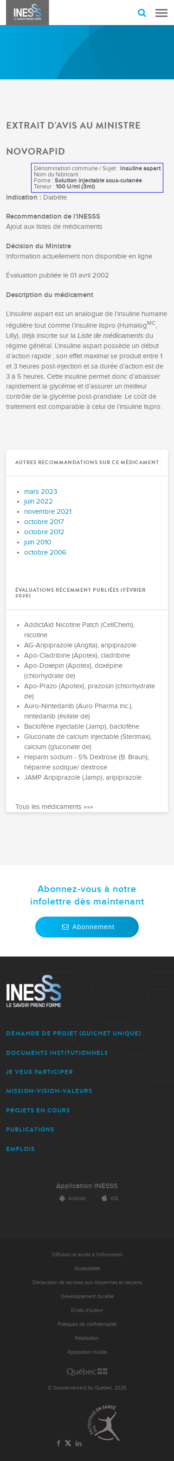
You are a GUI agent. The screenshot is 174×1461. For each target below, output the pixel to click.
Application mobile (87, 1352)
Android (71, 1199)
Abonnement (87, 927)
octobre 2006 (45, 552)
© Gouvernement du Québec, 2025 (87, 1388)
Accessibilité (87, 1269)
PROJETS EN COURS (38, 1110)
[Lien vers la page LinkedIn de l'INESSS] (79, 1444)
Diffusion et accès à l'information (87, 1255)
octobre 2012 (44, 532)
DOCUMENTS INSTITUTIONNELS (57, 1052)
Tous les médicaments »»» (54, 807)
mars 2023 (40, 492)
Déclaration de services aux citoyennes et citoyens (87, 1283)
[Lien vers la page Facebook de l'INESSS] (58, 1444)
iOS (108, 1199)
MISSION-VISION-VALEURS (49, 1090)
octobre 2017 (44, 522)
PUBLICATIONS (30, 1129)
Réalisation (87, 1338)
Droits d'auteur (87, 1310)
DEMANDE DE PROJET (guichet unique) (73, 1033)
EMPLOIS (20, 1148)
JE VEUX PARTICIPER (39, 1071)
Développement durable (87, 1296)
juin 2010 (37, 542)
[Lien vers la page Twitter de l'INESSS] (67, 1444)
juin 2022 (38, 501)
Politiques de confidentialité (87, 1324)
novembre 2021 (47, 512)
